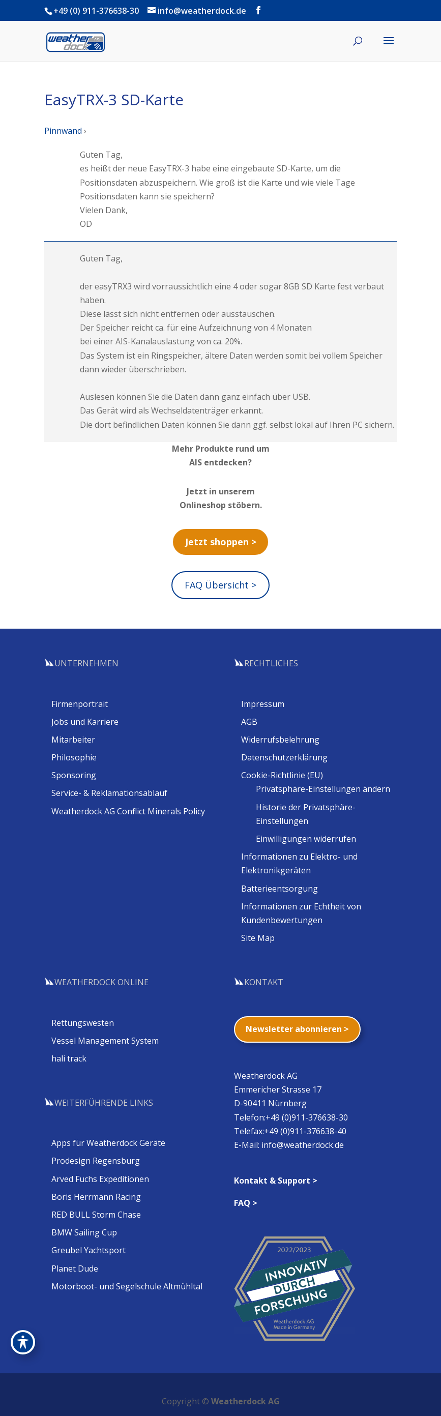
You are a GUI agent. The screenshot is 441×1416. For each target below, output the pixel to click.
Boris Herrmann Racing (96, 1196)
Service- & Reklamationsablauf (109, 793)
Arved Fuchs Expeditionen (100, 1179)
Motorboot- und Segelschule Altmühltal (126, 1286)
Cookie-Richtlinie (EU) (282, 775)
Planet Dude (74, 1268)
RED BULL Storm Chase (96, 1214)
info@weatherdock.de (302, 1144)
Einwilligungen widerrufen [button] (306, 838)
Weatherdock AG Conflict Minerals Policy (128, 811)
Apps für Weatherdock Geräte (108, 1142)
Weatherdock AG (245, 1401)
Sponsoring (73, 775)
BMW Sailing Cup (84, 1232)
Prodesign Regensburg (95, 1160)
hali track (68, 1058)
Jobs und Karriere (85, 721)
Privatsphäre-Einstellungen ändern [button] (323, 788)
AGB (249, 721)
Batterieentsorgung (279, 888)
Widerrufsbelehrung (280, 739)
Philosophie (74, 757)
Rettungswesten (82, 1022)
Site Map (258, 937)
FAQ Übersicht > (220, 585)
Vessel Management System (105, 1040)
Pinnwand (63, 130)
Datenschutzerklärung (284, 757)
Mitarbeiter (73, 739)
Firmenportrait (79, 704)
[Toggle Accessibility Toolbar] (23, 1342)
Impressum (262, 704)
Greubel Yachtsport (88, 1250)
